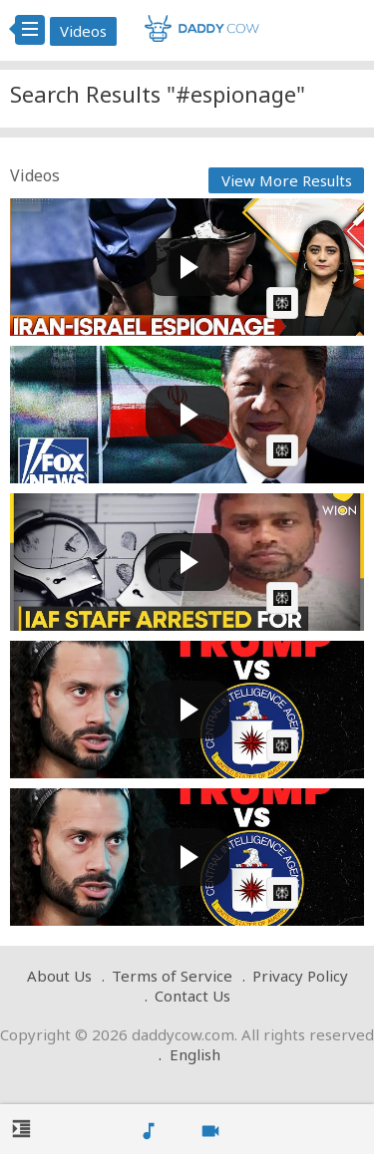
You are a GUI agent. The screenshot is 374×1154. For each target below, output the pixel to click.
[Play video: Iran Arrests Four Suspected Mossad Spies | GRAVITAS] (187, 267)
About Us (59, 976)
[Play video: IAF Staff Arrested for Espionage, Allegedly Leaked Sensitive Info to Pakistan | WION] (187, 562)
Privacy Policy (300, 976)
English (195, 1054)
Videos (83, 31)
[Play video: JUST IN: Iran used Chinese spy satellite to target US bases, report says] (187, 414)
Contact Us (192, 996)
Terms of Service (172, 976)
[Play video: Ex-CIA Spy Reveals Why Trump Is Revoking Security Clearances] (187, 709)
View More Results (286, 180)
